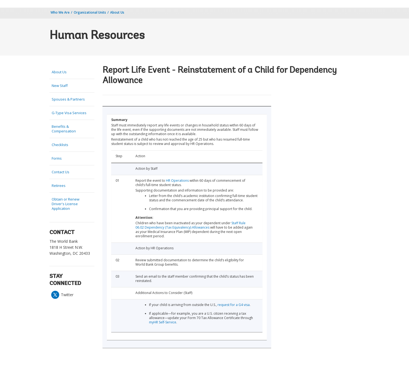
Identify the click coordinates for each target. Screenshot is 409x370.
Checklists (60, 144)
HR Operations (177, 180)
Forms (57, 158)
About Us (117, 12)
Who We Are (60, 12)
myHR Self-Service (162, 322)
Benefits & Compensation (64, 129)
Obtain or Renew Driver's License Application (65, 204)
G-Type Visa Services (69, 112)
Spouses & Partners (68, 99)
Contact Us (60, 171)
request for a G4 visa (234, 304)
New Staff (60, 85)
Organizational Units (90, 12)
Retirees (59, 185)
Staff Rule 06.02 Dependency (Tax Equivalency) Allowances (190, 225)
